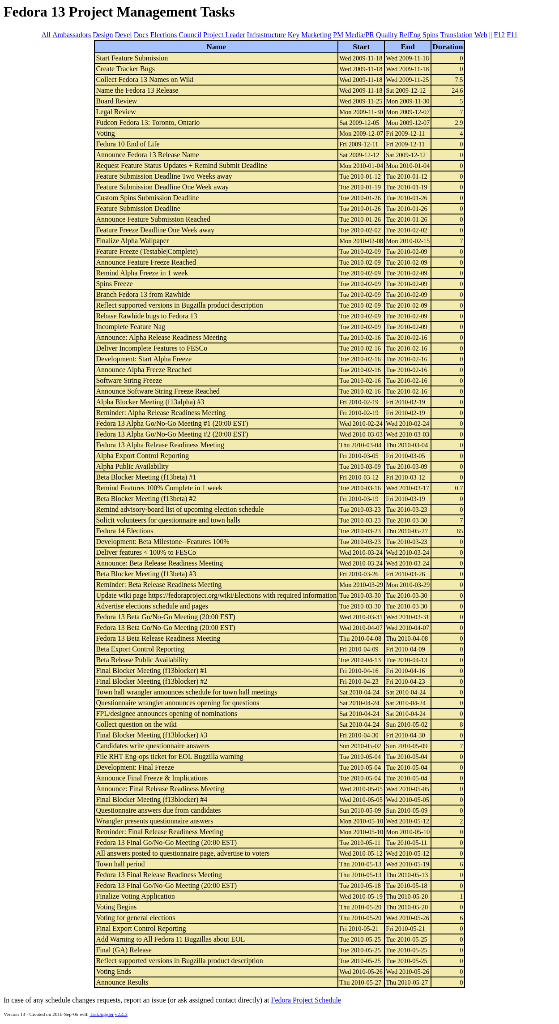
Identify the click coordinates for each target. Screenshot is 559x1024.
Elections (163, 35)
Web (480, 35)
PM (338, 35)
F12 (499, 35)
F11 (512, 35)
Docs (141, 35)
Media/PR (359, 35)
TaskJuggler (102, 1014)
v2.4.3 (121, 1014)
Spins (430, 35)
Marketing (316, 35)
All (46, 35)
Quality (386, 35)
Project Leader (224, 35)
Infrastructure (266, 35)
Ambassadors (71, 35)
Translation (456, 35)
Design (103, 35)
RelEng (410, 35)
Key (294, 35)
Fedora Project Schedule (306, 1000)
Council (190, 35)
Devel (123, 35)
